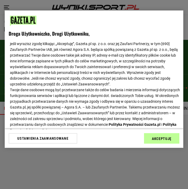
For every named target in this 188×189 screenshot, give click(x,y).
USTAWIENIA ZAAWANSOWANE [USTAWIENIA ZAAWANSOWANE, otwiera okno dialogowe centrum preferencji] (42, 138)
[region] (94, 79)
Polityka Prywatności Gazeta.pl (135, 124)
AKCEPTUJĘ (162, 139)
